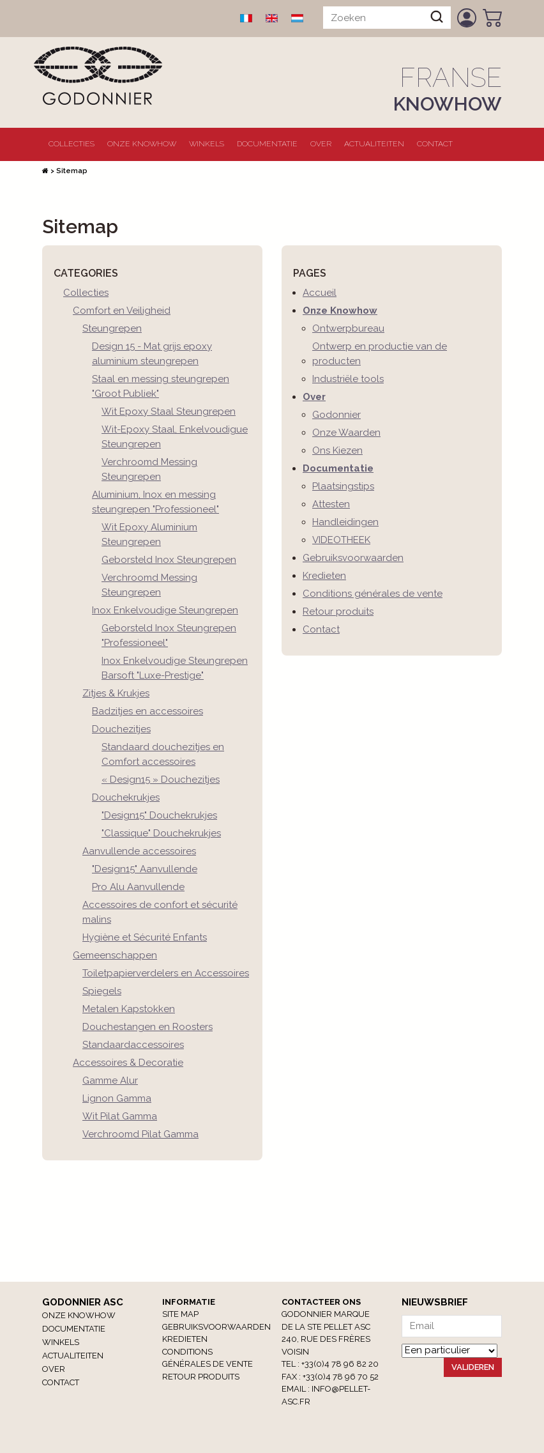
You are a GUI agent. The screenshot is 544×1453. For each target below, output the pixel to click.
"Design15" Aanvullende (144, 869)
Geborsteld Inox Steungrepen (169, 559)
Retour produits (338, 611)
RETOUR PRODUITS (200, 1376)
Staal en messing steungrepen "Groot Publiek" (160, 386)
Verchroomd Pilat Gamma (140, 1134)
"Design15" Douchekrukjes (159, 815)
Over (320, 143)
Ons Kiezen (337, 450)
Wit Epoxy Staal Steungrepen (169, 411)
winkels (206, 143)
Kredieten (324, 575)
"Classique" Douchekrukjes (161, 833)
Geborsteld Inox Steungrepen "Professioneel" (169, 635)
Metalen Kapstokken (128, 1009)
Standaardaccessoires (133, 1044)
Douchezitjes (121, 729)
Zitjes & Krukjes (115, 693)
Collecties (71, 143)
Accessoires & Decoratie (128, 1062)
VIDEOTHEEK (341, 540)
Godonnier (336, 414)
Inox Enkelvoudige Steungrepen (165, 610)
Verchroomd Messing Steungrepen (149, 469)
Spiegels (101, 991)
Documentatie (267, 143)
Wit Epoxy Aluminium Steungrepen (149, 534)
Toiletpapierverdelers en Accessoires (165, 973)
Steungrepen (112, 328)
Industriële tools (348, 379)
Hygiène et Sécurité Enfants (144, 937)
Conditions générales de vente (372, 593)
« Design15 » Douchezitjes (161, 779)
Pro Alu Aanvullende (138, 887)
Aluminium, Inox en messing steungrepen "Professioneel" (155, 502)
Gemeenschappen (115, 955)
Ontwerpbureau (348, 328)
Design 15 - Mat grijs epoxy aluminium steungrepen (152, 354)
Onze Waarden (346, 432)
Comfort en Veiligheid (121, 310)
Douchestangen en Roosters (147, 1027)
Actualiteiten (374, 143)
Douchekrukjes (126, 797)
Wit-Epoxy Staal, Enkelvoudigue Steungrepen (175, 437)
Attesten (331, 504)
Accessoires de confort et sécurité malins (160, 912)
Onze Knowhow (141, 143)
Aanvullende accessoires (139, 851)
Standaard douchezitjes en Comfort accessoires (163, 754)
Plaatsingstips (343, 486)
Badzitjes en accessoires (147, 711)
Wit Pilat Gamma (119, 1116)
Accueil (319, 292)
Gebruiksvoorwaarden (353, 558)
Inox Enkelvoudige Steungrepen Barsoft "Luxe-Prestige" (175, 668)
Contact (435, 143)
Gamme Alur (110, 1080)
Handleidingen (345, 522)
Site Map (180, 1314)
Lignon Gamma (116, 1098)
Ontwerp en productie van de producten (379, 354)
